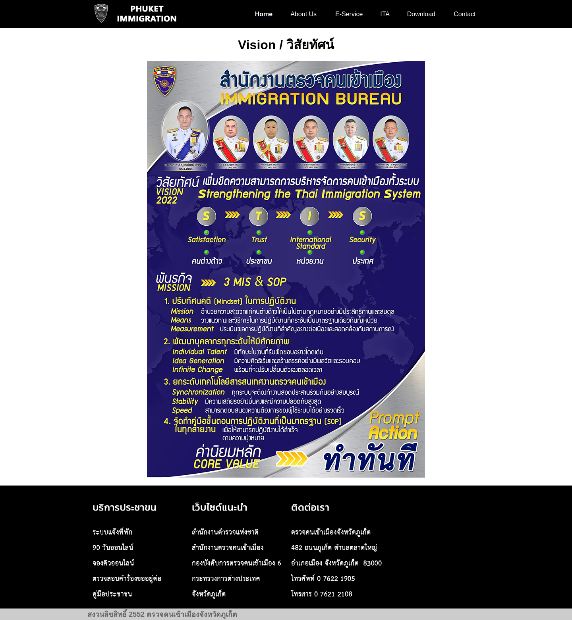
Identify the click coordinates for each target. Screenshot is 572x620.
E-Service (349, 14)
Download (421, 14)
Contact (464, 14)
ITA (385, 14)
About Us (303, 14)
